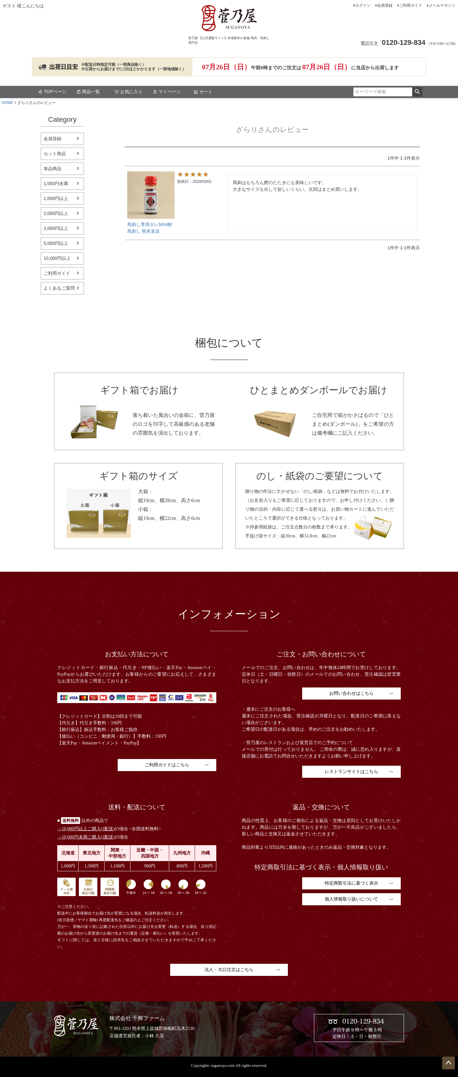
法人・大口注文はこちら (229, 969)
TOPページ (52, 91)
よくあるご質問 (59, 288)
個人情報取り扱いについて (351, 899)
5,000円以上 (56, 243)
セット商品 (55, 153)
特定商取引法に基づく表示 (351, 883)
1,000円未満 (56, 183)
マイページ (167, 91)
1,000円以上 (56, 198)
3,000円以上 (56, 228)
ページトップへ (448, 1063)
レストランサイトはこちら (351, 771)
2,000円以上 (56, 213)
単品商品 (52, 168)
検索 (417, 91)
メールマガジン (442, 5)
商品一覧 (88, 91)
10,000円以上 (57, 258)
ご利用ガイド (410, 5)
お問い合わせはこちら (351, 693)
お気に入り (128, 91)
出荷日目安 (63, 67)
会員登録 (384, 5)
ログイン (363, 5)
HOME (7, 102)
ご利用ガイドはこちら (167, 765)
